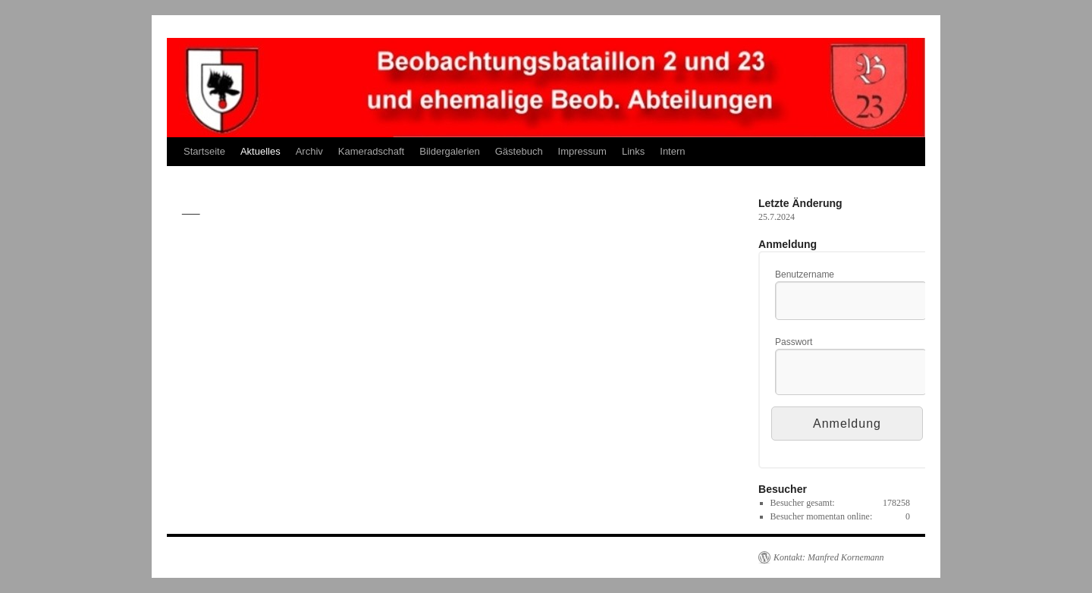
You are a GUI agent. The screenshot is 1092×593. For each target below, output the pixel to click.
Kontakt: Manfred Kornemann (829, 557)
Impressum (582, 151)
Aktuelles (260, 151)
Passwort (793, 342)
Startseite (204, 151)
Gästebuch (519, 151)
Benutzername (804, 274)
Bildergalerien (449, 151)
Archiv (309, 151)
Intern (672, 151)
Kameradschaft (371, 151)
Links (633, 151)
